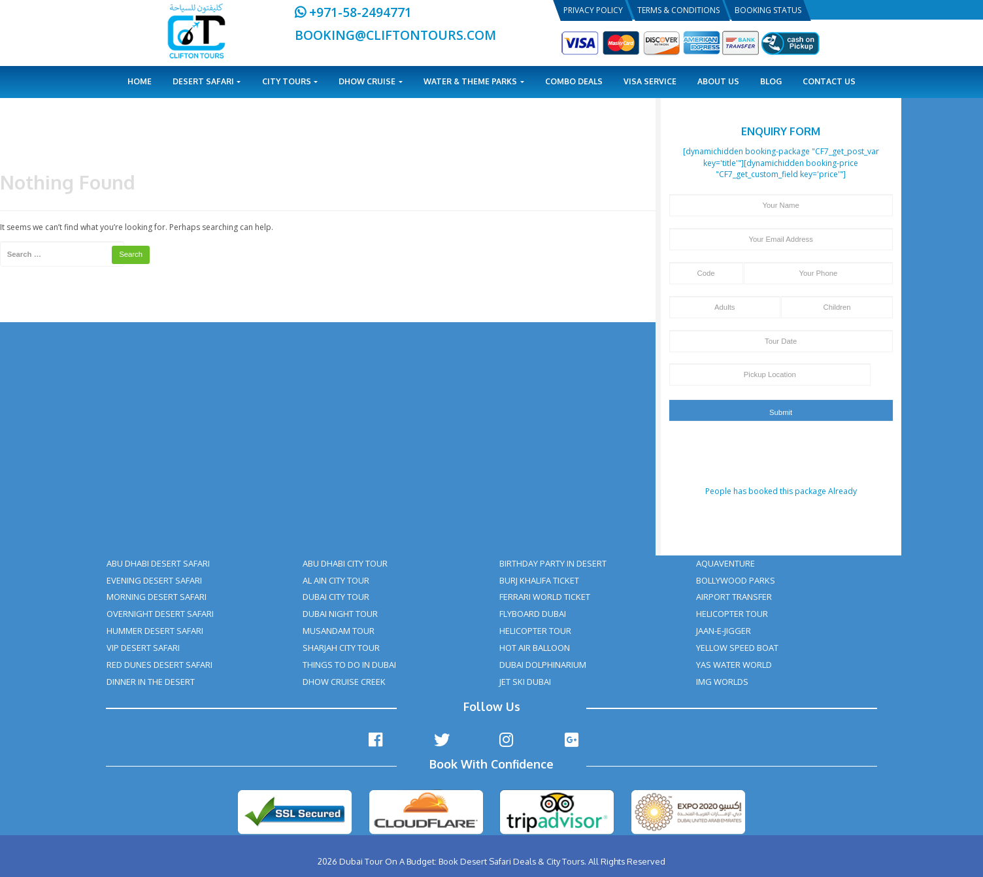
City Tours (290, 81)
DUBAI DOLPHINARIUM (542, 664)
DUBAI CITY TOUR (336, 597)
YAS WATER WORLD (734, 664)
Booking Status (768, 10)
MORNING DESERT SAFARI (157, 597)
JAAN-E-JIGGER (723, 631)
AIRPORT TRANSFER (734, 597)
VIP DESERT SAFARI (143, 648)
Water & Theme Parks (474, 81)
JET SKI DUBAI (525, 681)
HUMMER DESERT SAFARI (155, 631)
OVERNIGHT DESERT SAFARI (160, 614)
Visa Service (650, 81)
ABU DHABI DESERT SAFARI (158, 563)
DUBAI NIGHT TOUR (340, 614)
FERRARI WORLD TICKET (544, 597)
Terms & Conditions (678, 10)
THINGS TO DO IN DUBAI (349, 664)
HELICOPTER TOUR (535, 631)
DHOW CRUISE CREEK (344, 681)
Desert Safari (207, 81)
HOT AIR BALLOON (534, 648)
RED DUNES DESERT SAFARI (159, 664)
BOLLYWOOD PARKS (735, 580)
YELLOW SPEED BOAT (737, 648)
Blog (771, 81)
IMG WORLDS (722, 681)
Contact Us (829, 81)
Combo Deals (574, 81)
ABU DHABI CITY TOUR (345, 563)
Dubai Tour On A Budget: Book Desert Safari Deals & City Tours (461, 861)
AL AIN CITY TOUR (336, 580)
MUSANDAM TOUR (339, 631)
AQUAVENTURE (725, 563)
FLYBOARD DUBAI (532, 614)
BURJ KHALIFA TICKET (539, 580)
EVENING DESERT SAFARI (154, 580)
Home (139, 81)
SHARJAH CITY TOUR (341, 648)
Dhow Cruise (371, 81)
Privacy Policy (593, 10)
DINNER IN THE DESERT (151, 681)
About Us (718, 81)
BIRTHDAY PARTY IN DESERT (553, 563)
